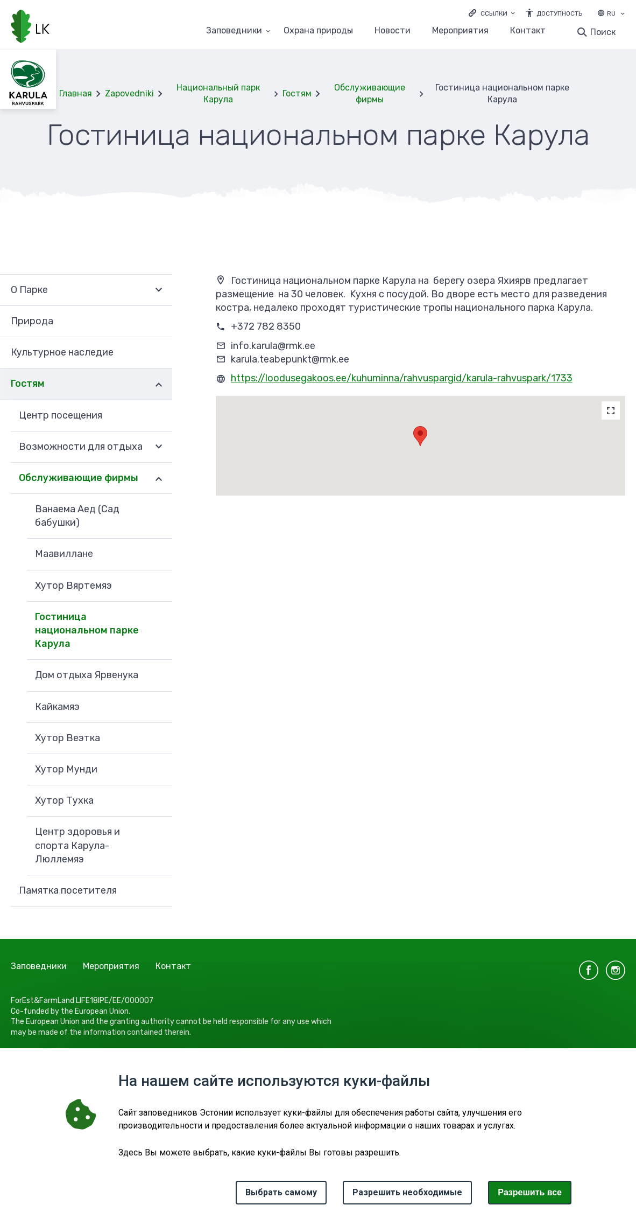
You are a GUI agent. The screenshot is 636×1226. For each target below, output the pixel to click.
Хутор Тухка (64, 800)
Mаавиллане (64, 554)
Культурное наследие (62, 352)
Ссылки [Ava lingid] (493, 13)
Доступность (559, 13)
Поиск (603, 32)
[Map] (611, 410)
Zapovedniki (129, 93)
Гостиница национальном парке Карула (87, 630)
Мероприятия (460, 31)
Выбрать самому (281, 1192)
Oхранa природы (318, 31)
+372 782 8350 (266, 326)
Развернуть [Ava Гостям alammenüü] (158, 384)
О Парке (29, 290)
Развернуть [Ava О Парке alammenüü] (158, 290)
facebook (588, 970)
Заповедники (39, 966)
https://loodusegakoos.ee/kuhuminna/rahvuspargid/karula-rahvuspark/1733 (402, 378)
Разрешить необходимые (407, 1192)
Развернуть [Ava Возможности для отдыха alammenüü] (158, 447)
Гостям (297, 93)
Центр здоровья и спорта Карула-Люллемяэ (77, 845)
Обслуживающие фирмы (369, 93)
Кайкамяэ (57, 707)
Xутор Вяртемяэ (73, 585)
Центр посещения (60, 415)
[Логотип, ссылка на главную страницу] (30, 27)
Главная (75, 93)
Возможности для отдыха (81, 446)
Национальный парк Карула (218, 93)
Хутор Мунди (66, 769)
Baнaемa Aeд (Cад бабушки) (77, 515)
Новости (392, 31)
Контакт (528, 31)
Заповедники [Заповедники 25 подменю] (234, 31)
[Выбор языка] (622, 14)
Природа (32, 321)
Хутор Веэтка (67, 738)
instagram (615, 970)
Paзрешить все (530, 1192)
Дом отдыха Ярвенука (86, 675)
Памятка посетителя (68, 890)
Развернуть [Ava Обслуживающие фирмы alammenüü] (158, 478)
